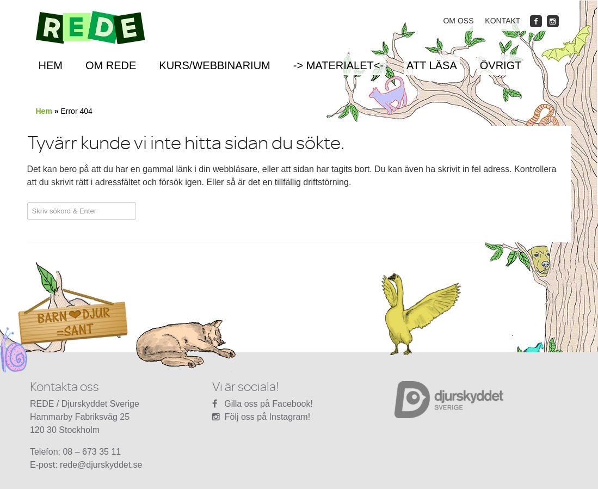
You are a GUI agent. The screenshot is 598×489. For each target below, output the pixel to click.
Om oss (458, 20)
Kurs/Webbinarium (214, 65)
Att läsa (431, 65)
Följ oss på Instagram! (267, 416)
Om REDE (110, 65)
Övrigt (501, 65)
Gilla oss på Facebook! (268, 403)
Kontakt (502, 20)
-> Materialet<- (338, 65)
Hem (51, 65)
